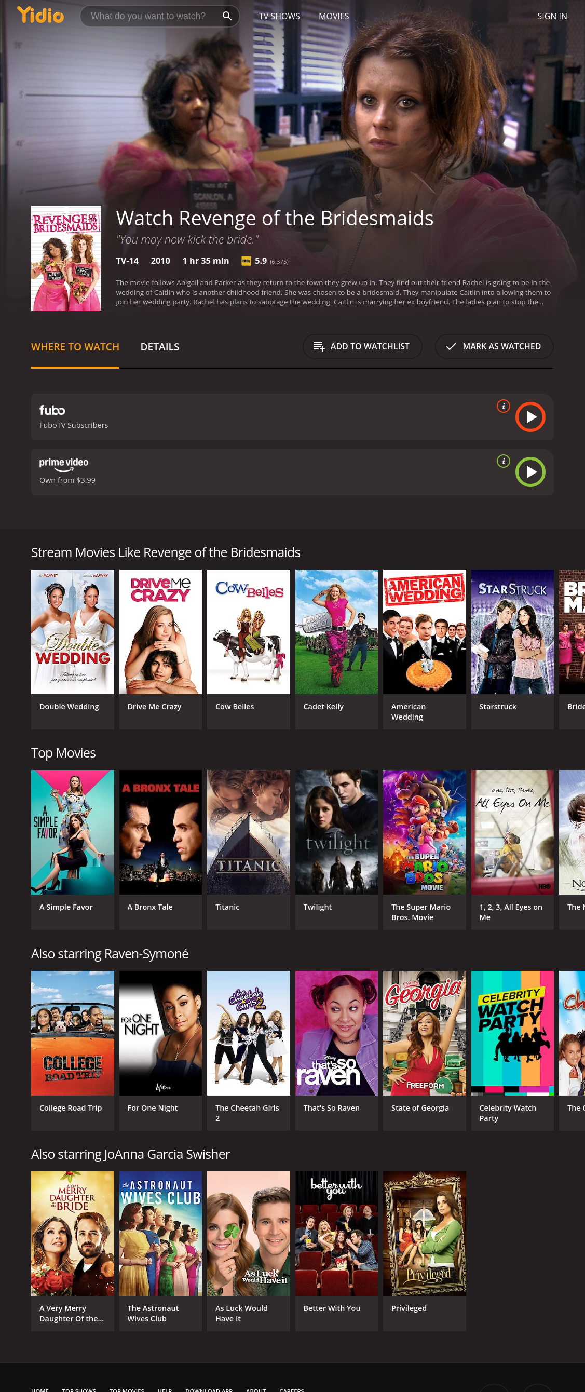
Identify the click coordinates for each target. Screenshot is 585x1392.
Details (159, 347)
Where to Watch (75, 347)
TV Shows (279, 16)
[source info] (501, 406)
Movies (334, 16)
